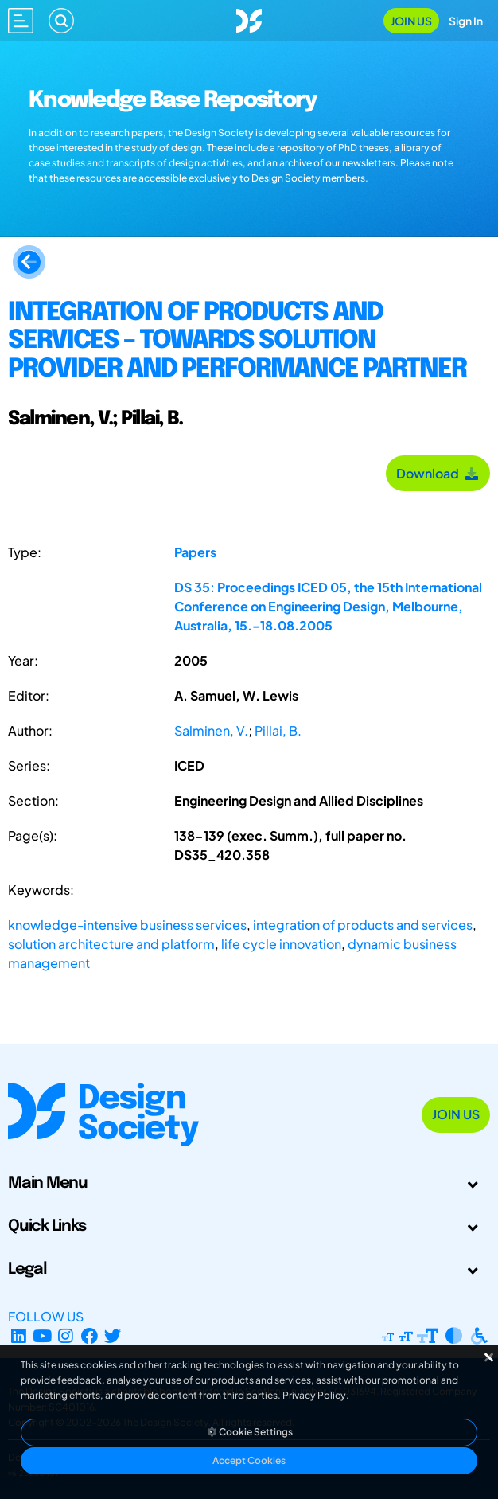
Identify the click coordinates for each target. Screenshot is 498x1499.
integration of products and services (363, 924)
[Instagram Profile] (65, 1335)
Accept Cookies (249, 1460)
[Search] (61, 20)
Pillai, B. (278, 730)
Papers (195, 552)
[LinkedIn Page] (18, 1335)
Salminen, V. (211, 730)
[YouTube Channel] (42, 1335)
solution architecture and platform (111, 943)
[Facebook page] (89, 1335)
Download (438, 473)
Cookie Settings (249, 1432)
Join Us (411, 21)
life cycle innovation (281, 943)
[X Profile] (113, 1335)
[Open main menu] (20, 20)
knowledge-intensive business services (127, 924)
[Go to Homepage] (249, 18)
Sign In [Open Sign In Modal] (466, 21)
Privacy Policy (314, 1395)
